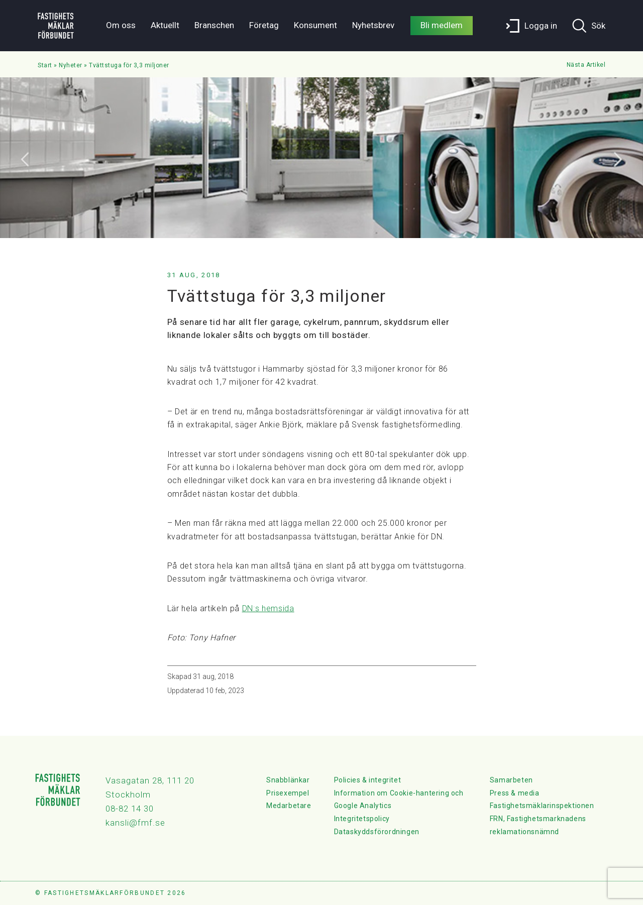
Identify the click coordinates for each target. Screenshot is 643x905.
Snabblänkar (288, 780)
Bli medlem (441, 25)
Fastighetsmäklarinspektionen (542, 806)
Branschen (214, 25)
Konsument (315, 25)
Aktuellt (165, 25)
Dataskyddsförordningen (376, 832)
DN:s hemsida (268, 608)
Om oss (121, 25)
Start (45, 65)
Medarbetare (288, 806)
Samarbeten (511, 780)
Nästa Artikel (586, 64)
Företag (264, 25)
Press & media (515, 793)
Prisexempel (287, 793)
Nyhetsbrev (373, 25)
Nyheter (70, 65)
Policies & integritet (367, 780)
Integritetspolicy (362, 819)
